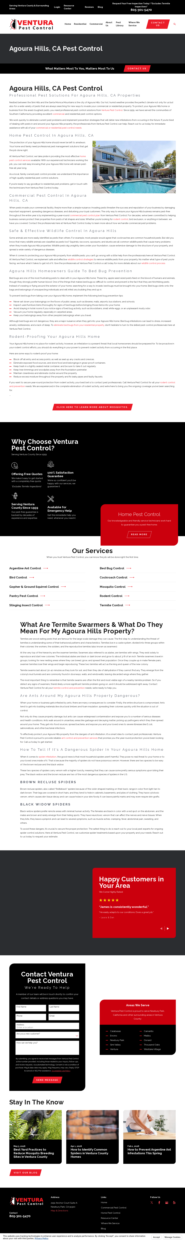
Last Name (53, 1009)
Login (57, 7)
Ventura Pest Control (112, 110)
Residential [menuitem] (80, 24)
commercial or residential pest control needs (58, 128)
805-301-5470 (141, 10)
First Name (21, 1009)
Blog (100, 7)
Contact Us (158, 24)
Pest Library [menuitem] (119, 24)
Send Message (46, 1082)
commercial (59, 114)
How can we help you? (26, 1044)
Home (104, 1206)
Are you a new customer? (27, 1035)
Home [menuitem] (68, 24)
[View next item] (168, 928)
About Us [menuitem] (109, 24)
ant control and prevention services (79, 738)
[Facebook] (159, 1206)
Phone (19, 1018)
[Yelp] (174, 1206)
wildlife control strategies (80, 259)
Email (51, 1018)
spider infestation (47, 757)
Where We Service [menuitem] (134, 24)
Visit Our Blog (26, 1176)
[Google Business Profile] (166, 1206)
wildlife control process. (153, 263)
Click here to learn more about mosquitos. (92, 407)
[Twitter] (151, 1206)
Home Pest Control (110, 1216)
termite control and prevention (69, 688)
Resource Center (109, 1222)
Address (19, 1027)
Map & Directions (59, 1214)
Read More (141, 534)
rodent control (120, 219)
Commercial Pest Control (113, 1211)
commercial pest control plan (85, 215)
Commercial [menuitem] (96, 24)
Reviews (89, 7)
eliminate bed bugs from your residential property (79, 325)
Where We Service (110, 1227)
